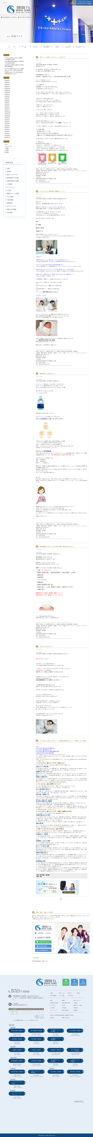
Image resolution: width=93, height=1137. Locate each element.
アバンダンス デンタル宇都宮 (17, 1082)
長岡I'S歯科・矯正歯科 (75, 1071)
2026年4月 (7, 80)
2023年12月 (7, 135)
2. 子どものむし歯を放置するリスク (44, 749)
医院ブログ (52, 1017)
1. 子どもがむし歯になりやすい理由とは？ (45, 748)
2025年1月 (7, 109)
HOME (51, 993)
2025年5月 (7, 102)
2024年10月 (7, 115)
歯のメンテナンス (12, 174)
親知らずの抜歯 (11, 209)
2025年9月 (7, 94)
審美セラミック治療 (13, 193)
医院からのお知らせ (66, 1017)
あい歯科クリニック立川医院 (55, 1030)
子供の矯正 (10, 200)
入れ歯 (9, 190)
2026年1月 (7, 86)
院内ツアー (70, 993)
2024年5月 (7, 125)
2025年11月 (7, 90)
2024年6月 (7, 123)
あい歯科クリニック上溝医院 (74, 1060)
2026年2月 (7, 84)
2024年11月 (7, 113)
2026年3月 (7, 82)
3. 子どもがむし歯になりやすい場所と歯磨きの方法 (47, 751)
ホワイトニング (8, 146)
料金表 (38, 961)
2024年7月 (7, 121)
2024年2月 (7, 131)
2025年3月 (7, 106)
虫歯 (8, 168)
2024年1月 (7, 133)
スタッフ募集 (61, 995)
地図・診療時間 (53, 995)
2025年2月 (7, 107)
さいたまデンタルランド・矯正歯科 (75, 1050)
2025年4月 (7, 104)
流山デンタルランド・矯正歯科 (36, 1071)
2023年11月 (7, 137)
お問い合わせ (70, 995)
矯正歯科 (7, 152)
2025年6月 (7, 100)
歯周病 (9, 171)
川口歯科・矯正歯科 (36, 1049)
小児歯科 (7, 148)
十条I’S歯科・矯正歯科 (36, 1039)
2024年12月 (7, 111)
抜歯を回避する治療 (13, 181)
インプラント (11, 187)
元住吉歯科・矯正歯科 (36, 1060)
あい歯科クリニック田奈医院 (55, 1060)
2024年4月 (7, 127)
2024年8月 (7, 119)
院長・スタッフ (62, 993)
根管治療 (9, 203)
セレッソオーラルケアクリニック (17, 1093)
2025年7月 (7, 98)
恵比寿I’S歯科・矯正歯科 (17, 1030)
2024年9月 (7, 117)
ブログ (6, 144)
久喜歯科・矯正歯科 (16, 1049)
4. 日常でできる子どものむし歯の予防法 (45, 752)
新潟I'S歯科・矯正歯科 (56, 1071)
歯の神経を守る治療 (13, 177)
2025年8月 (7, 96)
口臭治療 (9, 212)
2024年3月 (7, 129)
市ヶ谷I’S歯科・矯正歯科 (36, 1030)
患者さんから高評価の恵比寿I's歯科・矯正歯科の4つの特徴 (61, 1015)
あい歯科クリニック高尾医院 (55, 1039)
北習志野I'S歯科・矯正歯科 (17, 1071)
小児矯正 (7, 150)
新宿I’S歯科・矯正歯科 (17, 1039)
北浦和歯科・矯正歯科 (56, 1049)
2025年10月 (7, 92)
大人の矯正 (10, 196)
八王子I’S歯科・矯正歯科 (75, 1030)
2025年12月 (7, 88)
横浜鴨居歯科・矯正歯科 (16, 1060)
